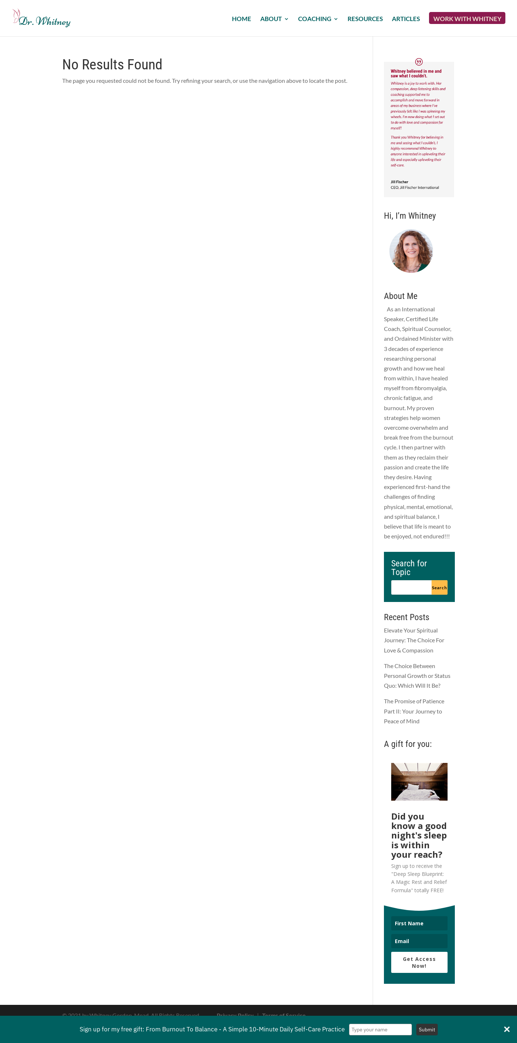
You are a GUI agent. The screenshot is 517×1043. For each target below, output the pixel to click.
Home (241, 19)
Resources (365, 19)
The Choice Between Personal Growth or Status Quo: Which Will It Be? (417, 675)
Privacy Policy (235, 1015)
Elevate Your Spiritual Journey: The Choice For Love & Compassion (414, 640)
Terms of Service (284, 1015)
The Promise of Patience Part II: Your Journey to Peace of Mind (414, 711)
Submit (427, 1029)
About (271, 19)
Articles (406, 19)
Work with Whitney (467, 19)
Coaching (314, 19)
